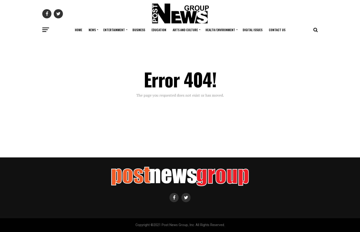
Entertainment (114, 29)
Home (78, 29)
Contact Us (277, 29)
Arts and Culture (185, 29)
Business (138, 29)
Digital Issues (252, 29)
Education (159, 29)
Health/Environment (220, 29)
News (92, 29)
